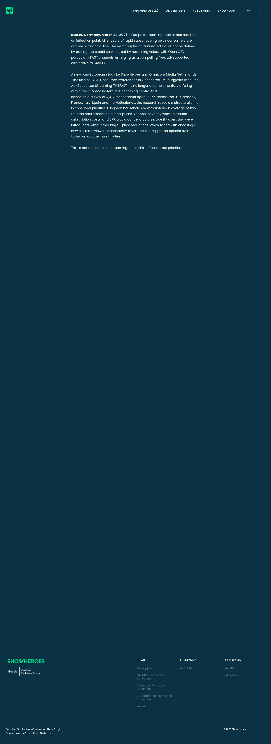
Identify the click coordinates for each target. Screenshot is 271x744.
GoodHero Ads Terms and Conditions (154, 697)
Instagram (230, 675)
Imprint (141, 706)
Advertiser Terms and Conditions (151, 687)
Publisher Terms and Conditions (150, 676)
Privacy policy (146, 668)
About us (186, 668)
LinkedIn (228, 668)
